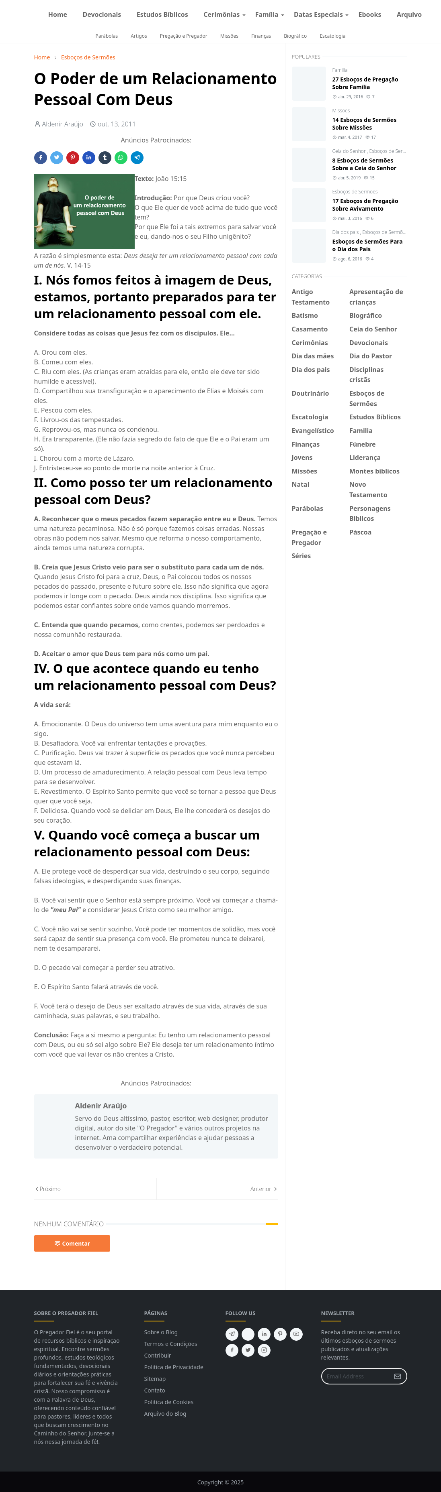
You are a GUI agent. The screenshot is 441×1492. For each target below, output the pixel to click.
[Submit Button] (397, 1376)
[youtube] (296, 1334)
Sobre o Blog (161, 1332)
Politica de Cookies (169, 1402)
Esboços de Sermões (392, 151)
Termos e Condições (170, 1344)
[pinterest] (280, 1334)
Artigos (139, 36)
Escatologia (332, 36)
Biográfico (295, 36)
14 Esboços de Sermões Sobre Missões (364, 123)
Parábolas (107, 36)
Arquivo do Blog (165, 1413)
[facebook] (430, 14)
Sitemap (155, 1378)
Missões (229, 36)
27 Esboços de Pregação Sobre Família (365, 83)
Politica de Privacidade (173, 1367)
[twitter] (248, 1350)
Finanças (261, 36)
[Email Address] (355, 1376)
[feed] (248, 1334)
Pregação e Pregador (183, 36)
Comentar (72, 1243)
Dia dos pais (346, 232)
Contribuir (157, 1355)
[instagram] (436, 14)
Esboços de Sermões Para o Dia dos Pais (367, 245)
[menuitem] (58, 14)
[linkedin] (264, 1334)
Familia (340, 70)
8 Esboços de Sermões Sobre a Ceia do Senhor (364, 164)
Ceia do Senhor (349, 151)
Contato (154, 1390)
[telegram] (232, 1334)
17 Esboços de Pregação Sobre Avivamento (365, 204)
